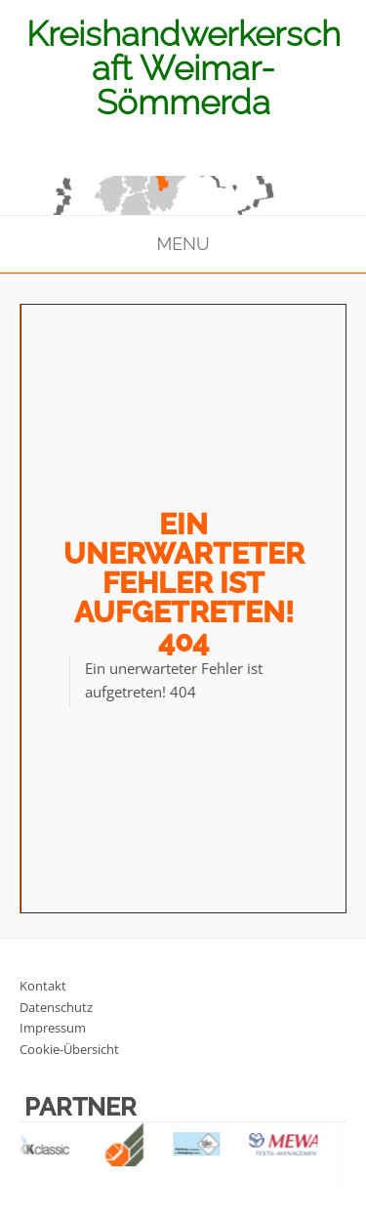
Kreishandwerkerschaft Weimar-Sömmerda (183, 68)
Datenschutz (56, 1007)
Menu (182, 243)
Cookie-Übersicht (69, 1049)
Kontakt (43, 985)
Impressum (53, 1027)
